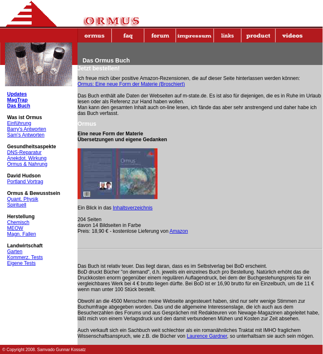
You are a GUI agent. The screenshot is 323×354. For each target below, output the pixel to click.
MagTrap (17, 100)
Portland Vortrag (25, 181)
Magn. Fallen (21, 234)
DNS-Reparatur (24, 152)
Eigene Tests (21, 263)
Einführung (19, 123)
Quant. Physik (22, 199)
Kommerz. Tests (25, 257)
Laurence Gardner (207, 336)
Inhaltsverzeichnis (133, 208)
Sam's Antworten (26, 135)
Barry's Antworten (26, 129)
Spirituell (16, 205)
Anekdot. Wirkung (27, 158)
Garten (15, 251)
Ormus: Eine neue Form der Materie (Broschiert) (131, 84)
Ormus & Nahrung (27, 164)
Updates (17, 94)
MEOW (15, 228)
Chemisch (18, 222)
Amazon (179, 231)
